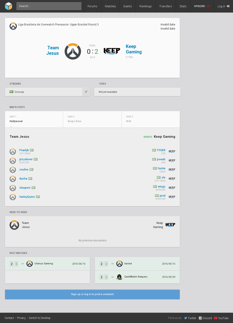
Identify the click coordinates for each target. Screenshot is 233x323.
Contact (9, 318)
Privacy (21, 318)
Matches (110, 6)
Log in (224, 6)
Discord (205, 318)
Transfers (165, 6)
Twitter (190, 318)
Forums (92, 6)
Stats (183, 6)
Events (128, 6)
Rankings (145, 6)
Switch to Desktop (40, 318)
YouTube (221, 318)
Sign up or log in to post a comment (92, 294)
